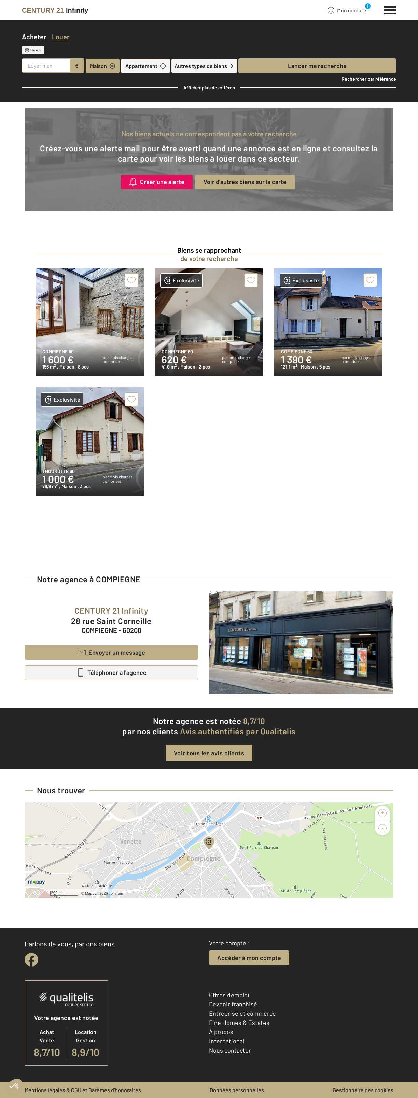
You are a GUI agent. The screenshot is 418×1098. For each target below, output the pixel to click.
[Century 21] (55, 10)
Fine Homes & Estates (239, 1022)
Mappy (90, 893)
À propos (221, 1032)
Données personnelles (237, 1090)
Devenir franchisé (233, 1004)
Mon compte (347, 10)
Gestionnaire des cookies (363, 1090)
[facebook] (31, 960)
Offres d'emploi (229, 995)
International (226, 1041)
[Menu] (390, 9)
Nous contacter (230, 1050)
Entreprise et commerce (242, 1013)
